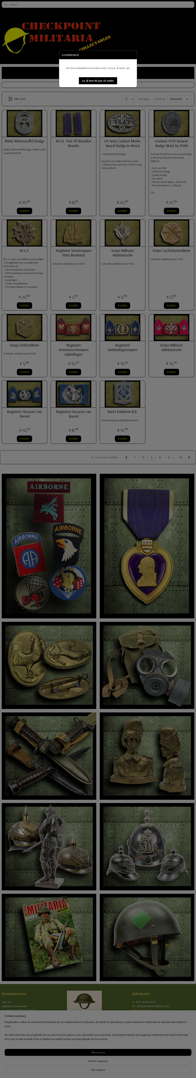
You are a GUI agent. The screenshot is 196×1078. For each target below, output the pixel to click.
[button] (98, 80)
